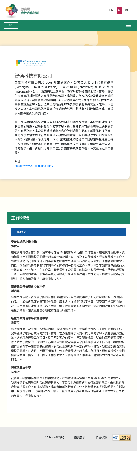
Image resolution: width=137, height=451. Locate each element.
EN (111, 10)
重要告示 (79, 437)
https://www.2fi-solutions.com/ (34, 165)
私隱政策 (101, 437)
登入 (11, 25)
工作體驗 (20, 218)
